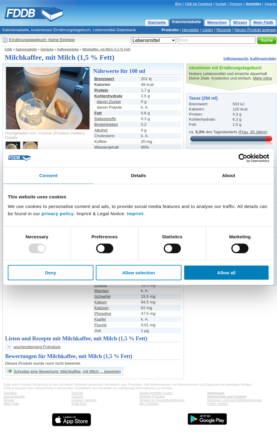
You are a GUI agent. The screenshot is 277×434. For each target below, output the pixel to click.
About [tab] (228, 175)
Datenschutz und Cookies (226, 396)
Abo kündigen (149, 403)
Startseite (157, 22)
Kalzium (101, 308)
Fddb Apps (79, 403)
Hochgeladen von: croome (28, 133)
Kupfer (100, 319)
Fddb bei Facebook (198, 3)
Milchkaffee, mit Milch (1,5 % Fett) (106, 49)
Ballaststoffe (105, 118)
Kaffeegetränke (68, 49)
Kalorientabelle (186, 22)
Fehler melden (217, 403)
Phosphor (102, 313)
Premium (236, 3)
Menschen (217, 22)
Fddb (8, 49)
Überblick (10, 393)
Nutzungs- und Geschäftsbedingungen (234, 400)
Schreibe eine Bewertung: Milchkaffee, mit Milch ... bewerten (67, 371)
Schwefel (102, 296)
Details (11, 137)
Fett (98, 113)
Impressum (215, 393)
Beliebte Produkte (152, 396)
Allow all (226, 272)
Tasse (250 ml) (203, 98)
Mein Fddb (263, 22)
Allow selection (138, 272)
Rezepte (223, 30)
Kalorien (77, 393)
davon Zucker (109, 101)
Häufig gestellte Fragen (155, 393)
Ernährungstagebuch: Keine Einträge (42, 40)
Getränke (47, 49)
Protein (101, 90)
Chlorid (100, 285)
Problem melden (69, 133)
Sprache (270, 3)
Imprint (135, 213)
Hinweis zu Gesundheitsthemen (161, 400)
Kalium (100, 302)
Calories (77, 396)
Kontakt (220, 3)
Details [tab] (138, 175)
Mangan (101, 290)
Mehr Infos (262, 78)
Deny (50, 272)
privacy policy (57, 213)
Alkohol (101, 130)
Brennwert (104, 79)
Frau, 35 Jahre (253, 132)
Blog (178, 3)
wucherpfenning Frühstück (37, 347)
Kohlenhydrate (108, 96)
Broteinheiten (106, 124)
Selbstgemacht (235, 58)
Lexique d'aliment (84, 400)
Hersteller (190, 30)
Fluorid (100, 325)
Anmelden (253, 3)
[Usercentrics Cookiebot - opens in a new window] (243, 158)
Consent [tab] (48, 175)
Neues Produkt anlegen (255, 30)
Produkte (170, 30)
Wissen (240, 22)
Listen (207, 30)
